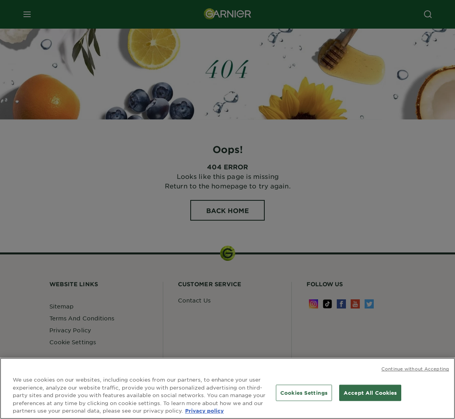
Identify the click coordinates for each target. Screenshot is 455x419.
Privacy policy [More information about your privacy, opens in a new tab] (204, 410)
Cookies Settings (304, 392)
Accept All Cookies (370, 392)
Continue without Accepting (415, 368)
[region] (227, 388)
